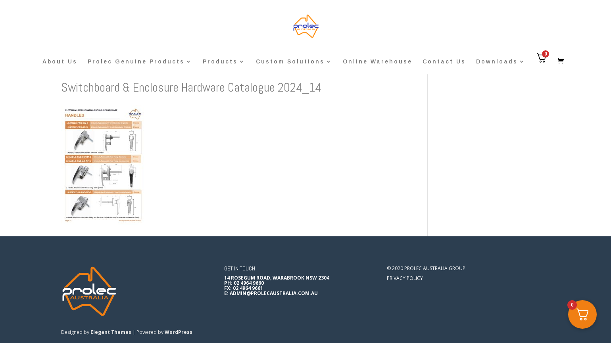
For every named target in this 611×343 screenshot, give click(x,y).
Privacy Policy (405, 278)
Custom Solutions (290, 62)
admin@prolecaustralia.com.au (274, 293)
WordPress (178, 332)
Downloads (497, 62)
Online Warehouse (377, 62)
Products (220, 62)
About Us (59, 62)
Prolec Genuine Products (136, 62)
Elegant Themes (110, 332)
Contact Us (444, 62)
